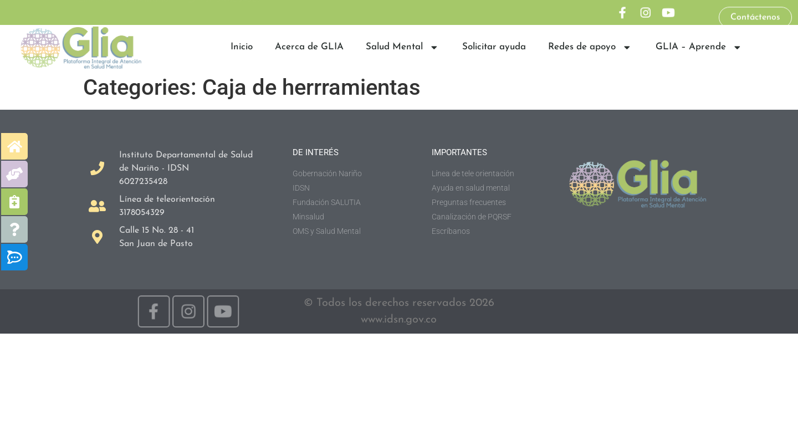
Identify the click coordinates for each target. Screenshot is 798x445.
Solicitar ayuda (494, 47)
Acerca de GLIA (309, 47)
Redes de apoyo (590, 47)
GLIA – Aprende (699, 47)
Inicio (242, 47)
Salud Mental (403, 47)
